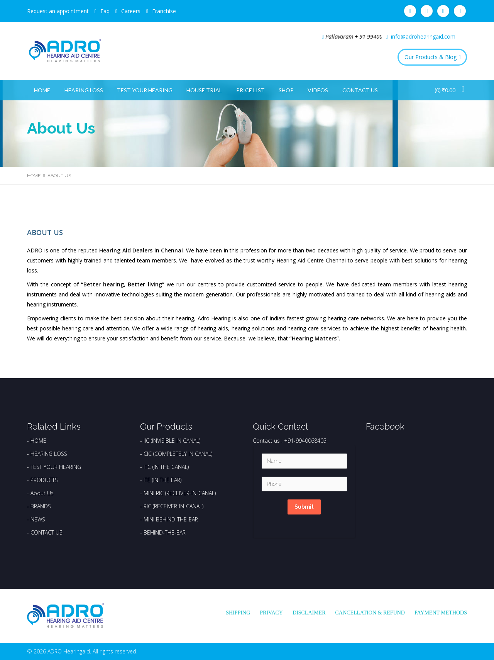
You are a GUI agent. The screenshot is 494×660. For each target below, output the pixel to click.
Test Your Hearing (145, 90)
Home (42, 90)
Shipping (238, 613)
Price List (250, 90)
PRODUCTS (44, 480)
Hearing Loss (83, 90)
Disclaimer (309, 613)
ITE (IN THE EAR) (162, 480)
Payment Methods (440, 613)
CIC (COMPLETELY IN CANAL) (178, 453)
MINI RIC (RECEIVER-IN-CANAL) (180, 493)
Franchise (164, 11)
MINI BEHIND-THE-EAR (171, 519)
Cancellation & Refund (370, 613)
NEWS (37, 519)
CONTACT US (46, 532)
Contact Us (360, 90)
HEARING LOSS (48, 453)
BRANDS (40, 506)
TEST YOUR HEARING (55, 466)
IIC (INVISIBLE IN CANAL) (172, 440)
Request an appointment (58, 11)
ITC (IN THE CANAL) (166, 466)
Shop (286, 90)
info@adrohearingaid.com (423, 36)
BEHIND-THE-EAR (165, 532)
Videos (318, 90)
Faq (105, 11)
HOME (38, 440)
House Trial (204, 90)
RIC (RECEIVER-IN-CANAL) (173, 506)
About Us (42, 493)
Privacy (271, 613)
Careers (130, 11)
